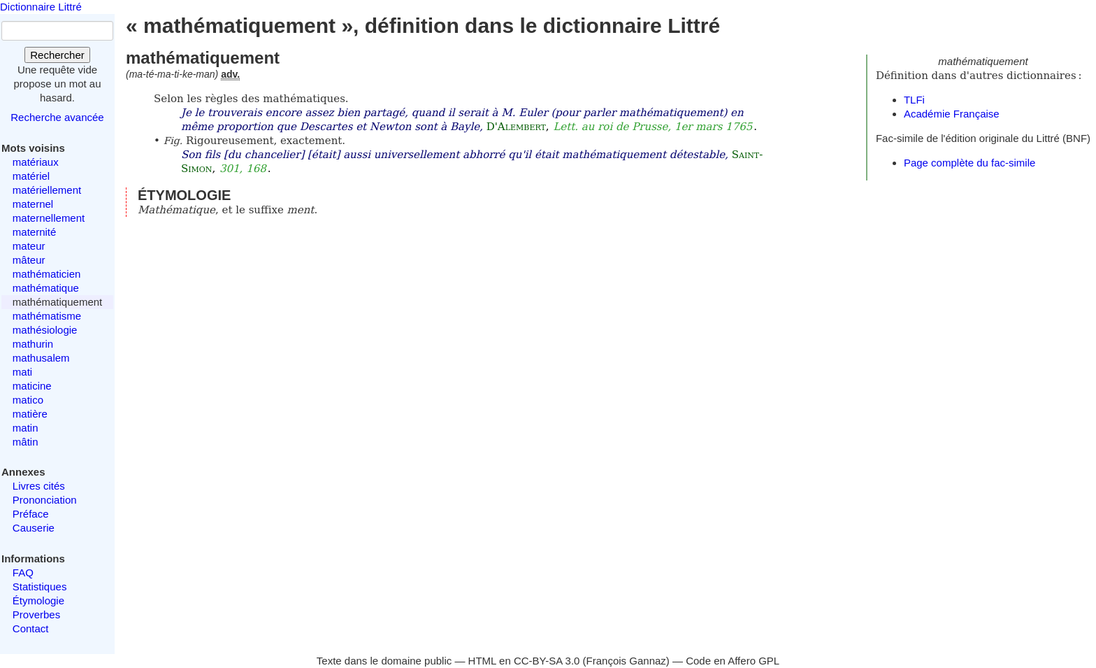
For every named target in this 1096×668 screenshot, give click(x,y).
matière (30, 414)
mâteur (29, 260)
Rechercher (57, 55)
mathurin (33, 344)
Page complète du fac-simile (969, 163)
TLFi (914, 100)
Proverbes (36, 614)
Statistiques (40, 586)
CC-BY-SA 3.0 (547, 661)
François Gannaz (626, 661)
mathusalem (41, 358)
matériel (31, 176)
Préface (31, 514)
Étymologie (38, 600)
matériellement (47, 190)
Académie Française (952, 114)
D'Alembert (516, 126)
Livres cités (39, 486)
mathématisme (47, 316)
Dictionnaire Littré (41, 7)
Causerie (34, 528)
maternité (35, 232)
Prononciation (45, 500)
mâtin (25, 442)
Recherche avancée (56, 117)
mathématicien (47, 274)
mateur (29, 246)
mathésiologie (45, 330)
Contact (31, 628)
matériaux (36, 162)
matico (28, 400)
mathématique (46, 288)
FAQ (23, 572)
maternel (33, 204)
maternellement (49, 218)
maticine (32, 386)
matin (25, 428)
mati (22, 372)
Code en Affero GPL (732, 661)
